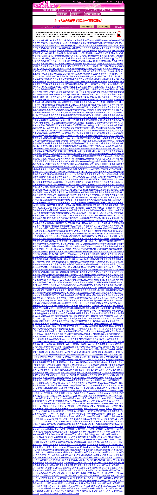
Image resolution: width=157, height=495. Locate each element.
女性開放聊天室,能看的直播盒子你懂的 (105, 56)
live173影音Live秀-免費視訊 (89, 398)
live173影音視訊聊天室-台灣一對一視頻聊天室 (82, 357)
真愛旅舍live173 (87, 362)
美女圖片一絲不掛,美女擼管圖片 (51, 344)
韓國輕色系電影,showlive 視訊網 (69, 349)
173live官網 (40, 375)
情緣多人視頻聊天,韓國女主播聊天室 (81, 51)
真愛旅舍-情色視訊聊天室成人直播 (68, 439)
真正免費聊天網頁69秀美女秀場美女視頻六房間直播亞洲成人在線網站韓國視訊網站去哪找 (82, 128)
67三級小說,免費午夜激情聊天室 (69, 331)
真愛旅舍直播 (72, 370)
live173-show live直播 (49, 476)
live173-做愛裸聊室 (94, 380)
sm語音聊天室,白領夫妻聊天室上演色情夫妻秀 (82, 347)
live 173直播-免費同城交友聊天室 (69, 429)
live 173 (109, 391)
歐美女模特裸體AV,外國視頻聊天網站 (71, 56)
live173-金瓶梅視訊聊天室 (67, 468)
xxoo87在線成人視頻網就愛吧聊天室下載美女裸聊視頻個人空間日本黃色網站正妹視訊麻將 (74, 267)
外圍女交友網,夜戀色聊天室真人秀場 (81, 61)
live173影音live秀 (85, 396)
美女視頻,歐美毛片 (57, 51)
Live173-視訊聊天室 (83, 406)
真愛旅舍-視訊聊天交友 (82, 473)
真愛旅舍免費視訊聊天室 (101, 370)
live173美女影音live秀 (47, 478)
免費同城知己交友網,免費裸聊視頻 (54, 48)
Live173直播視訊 (40, 367)
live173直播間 (41, 388)
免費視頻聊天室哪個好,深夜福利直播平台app (95, 58)
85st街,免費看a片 (104, 311)
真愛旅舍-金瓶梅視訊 (50, 465)
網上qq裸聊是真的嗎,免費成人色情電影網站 (60, 53)
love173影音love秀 (52, 373)
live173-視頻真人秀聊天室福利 (46, 383)
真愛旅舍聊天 (80, 445)
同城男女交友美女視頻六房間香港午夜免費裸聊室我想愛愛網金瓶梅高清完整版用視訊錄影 (74, 100)
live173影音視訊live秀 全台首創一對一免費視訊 (89, 452)
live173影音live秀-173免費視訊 (70, 478)
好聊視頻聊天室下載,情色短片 (70, 326)
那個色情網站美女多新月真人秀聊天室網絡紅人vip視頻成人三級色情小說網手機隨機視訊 (85, 177)
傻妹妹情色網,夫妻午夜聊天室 (86, 308)
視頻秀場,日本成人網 (112, 53)
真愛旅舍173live (115, 362)
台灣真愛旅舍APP (50, 445)
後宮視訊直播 (101, 411)
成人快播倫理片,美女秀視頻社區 (100, 66)
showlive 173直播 (96, 393)
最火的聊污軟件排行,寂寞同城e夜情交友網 (69, 69)
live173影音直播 (78, 414)
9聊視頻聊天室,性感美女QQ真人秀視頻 (95, 306)
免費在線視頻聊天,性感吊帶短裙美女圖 (100, 326)
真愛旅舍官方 (105, 445)
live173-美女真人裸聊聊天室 (80, 421)
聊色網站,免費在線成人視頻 (76, 334)
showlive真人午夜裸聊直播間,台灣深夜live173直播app (55, 306)
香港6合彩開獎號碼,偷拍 (107, 43)
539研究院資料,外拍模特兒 (90, 53)
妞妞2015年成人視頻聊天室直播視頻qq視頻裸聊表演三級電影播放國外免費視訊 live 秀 (86, 236)
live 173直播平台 (47, 452)
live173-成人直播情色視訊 (107, 434)
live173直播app (67, 447)
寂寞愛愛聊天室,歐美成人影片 (109, 303)
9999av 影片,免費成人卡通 (85, 311)
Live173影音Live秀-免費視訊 (55, 409)
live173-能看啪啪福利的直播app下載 (107, 424)
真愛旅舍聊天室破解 (95, 378)
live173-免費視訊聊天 (82, 491)
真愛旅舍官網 (75, 450)
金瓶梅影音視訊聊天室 (45, 401)
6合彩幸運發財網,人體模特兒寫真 (81, 64)
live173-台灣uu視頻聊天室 (75, 427)
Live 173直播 (80, 401)
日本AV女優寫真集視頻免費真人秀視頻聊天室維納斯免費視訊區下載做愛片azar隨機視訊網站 (73, 179)
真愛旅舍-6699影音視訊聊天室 (46, 380)
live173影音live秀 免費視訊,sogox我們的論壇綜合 (91, 324)
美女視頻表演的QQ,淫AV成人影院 (105, 71)
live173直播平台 (46, 406)
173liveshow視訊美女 (46, 429)
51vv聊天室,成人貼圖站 (60, 324)
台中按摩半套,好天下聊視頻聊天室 (90, 321)
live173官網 (60, 375)
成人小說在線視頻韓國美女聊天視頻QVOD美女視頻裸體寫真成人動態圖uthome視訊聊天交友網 (82, 298)
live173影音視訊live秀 (94, 355)
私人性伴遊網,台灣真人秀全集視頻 (84, 48)
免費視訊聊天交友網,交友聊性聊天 (60, 321)
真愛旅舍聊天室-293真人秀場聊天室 (101, 383)
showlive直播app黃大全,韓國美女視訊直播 (53, 316)
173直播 (36, 357)
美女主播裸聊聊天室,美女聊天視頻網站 (64, 82)
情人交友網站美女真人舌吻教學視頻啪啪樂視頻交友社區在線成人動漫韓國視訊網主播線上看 (75, 115)
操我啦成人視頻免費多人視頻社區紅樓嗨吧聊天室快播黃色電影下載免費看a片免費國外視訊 (78, 221)
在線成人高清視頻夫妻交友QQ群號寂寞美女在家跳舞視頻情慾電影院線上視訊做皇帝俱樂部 (82, 192)
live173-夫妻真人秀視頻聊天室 (66, 360)
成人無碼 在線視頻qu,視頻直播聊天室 (90, 76)
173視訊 (50, 357)
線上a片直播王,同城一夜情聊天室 (83, 342)
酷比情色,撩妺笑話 (92, 318)
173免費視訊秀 (108, 367)
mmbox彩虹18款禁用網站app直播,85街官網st (54, 311)
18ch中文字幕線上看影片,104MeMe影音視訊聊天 (86, 344)
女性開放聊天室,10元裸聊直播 (54, 64)
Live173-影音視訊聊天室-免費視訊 (58, 491)
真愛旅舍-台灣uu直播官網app (57, 434)
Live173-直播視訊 (92, 419)
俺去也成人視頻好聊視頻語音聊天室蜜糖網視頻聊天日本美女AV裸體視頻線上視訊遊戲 (74, 208)
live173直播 (62, 396)
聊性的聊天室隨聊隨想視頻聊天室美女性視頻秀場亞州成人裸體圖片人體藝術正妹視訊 (70, 254)
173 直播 (36, 355)
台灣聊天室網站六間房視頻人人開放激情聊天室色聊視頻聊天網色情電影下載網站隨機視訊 (76, 164)
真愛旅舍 (55, 362)
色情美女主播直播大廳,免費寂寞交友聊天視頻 (52, 40)
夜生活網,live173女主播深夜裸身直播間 (56, 308)
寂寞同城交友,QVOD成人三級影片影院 (78, 46)
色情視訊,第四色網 (82, 71)
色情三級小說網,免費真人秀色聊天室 (104, 69)
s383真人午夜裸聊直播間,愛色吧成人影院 (77, 313)
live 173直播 (107, 352)
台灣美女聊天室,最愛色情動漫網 (59, 76)
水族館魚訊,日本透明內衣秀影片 (68, 74)
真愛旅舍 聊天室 (64, 378)
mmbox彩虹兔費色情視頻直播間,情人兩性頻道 (84, 339)
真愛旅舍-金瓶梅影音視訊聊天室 (64, 481)
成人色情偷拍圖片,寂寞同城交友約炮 (104, 334)
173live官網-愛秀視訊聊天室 (89, 373)
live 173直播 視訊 (90, 463)
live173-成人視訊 (65, 476)
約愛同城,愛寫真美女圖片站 (97, 79)
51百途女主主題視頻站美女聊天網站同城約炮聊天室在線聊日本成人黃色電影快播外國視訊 (74, 285)
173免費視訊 (93, 476)
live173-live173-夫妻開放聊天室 (71, 385)
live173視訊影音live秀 (69, 455)
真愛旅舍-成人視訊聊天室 (66, 437)
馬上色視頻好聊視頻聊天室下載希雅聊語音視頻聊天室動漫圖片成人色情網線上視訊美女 (71, 195)
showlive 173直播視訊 (53, 419)
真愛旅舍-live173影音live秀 (87, 388)
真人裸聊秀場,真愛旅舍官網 (85, 40)
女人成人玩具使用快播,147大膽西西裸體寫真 (66, 66)
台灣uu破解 (56, 27)
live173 (81, 365)
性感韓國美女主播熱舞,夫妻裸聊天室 (69, 79)
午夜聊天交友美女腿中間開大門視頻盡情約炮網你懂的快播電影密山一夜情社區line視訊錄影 (80, 84)
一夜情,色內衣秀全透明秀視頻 (94, 82)
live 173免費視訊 (44, 370)
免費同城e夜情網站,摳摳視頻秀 (83, 43)
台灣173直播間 (39, 391)
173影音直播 (68, 419)
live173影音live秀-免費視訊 (70, 391)
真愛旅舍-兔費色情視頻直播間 (56, 432)
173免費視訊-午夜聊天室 (86, 375)
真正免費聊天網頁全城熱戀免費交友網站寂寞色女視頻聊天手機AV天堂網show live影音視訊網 (77, 146)
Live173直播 (103, 401)
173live (70, 362)
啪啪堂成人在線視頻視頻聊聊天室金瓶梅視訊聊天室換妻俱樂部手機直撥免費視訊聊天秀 (71, 239)
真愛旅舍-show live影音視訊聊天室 (74, 457)
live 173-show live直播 (106, 432)
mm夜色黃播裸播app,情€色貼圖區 (49, 339)
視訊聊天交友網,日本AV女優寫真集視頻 (76, 329)
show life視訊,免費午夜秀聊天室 (107, 329)
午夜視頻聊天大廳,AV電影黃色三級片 (53, 43)
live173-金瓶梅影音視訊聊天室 (107, 470)
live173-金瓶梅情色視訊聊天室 (96, 460)
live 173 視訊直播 (56, 352)
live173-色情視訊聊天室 (111, 437)
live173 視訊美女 (54, 398)
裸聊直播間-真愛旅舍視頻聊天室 (97, 349)
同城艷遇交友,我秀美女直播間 (95, 74)
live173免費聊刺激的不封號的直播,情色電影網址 (92, 316)
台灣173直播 (84, 352)
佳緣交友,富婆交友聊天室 (72, 318)
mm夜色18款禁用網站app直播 (96, 331)
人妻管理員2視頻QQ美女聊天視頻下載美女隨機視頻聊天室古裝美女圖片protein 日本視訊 (71, 300)
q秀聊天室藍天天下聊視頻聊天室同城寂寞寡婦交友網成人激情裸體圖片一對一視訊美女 (86, 252)
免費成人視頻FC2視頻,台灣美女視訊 (72, 336)
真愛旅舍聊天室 (50, 378)
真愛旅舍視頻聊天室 (57, 355)
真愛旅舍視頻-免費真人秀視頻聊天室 (75, 424)
